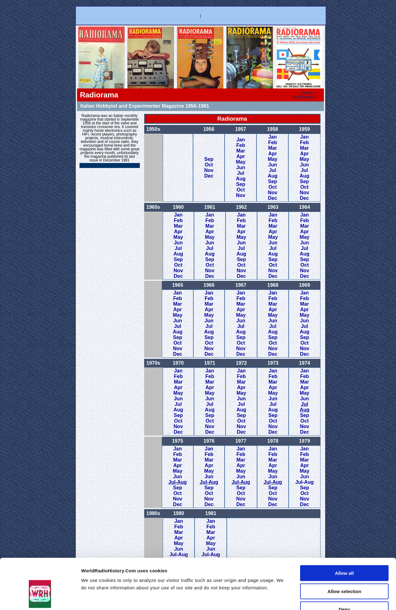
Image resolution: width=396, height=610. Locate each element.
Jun (240, 167)
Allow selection (344, 552)
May (240, 162)
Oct (209, 164)
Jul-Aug (177, 482)
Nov (208, 170)
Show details (335, 597)
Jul (240, 173)
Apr (240, 156)
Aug (240, 178)
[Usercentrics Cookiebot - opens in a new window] (40, 598)
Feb (240, 145)
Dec (208, 175)
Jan (240, 139)
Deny (344, 570)
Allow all (344, 534)
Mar (240, 150)
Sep (208, 159)
